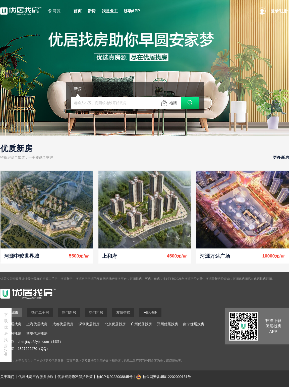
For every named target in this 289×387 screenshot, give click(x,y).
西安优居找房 (36, 334)
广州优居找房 (141, 324)
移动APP (132, 11)
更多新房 (281, 157)
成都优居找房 (63, 324)
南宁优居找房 (193, 324)
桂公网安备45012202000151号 (167, 377)
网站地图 (150, 312)
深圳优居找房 (89, 324)
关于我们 (7, 377)
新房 (92, 11)
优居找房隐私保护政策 (75, 377)
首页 (78, 11)
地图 (169, 103)
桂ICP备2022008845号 (115, 377)
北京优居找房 (115, 324)
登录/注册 (279, 11)
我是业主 (110, 11)
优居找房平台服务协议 (35, 377)
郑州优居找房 (167, 324)
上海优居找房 (36, 324)
